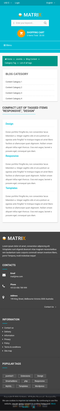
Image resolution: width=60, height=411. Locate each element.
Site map (8, 351)
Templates (11, 188)
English (50, 3)
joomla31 (10, 376)
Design (9, 123)
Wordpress (39, 386)
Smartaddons (11, 381)
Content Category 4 (14, 99)
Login (17, 3)
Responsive (12, 156)
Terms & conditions (12, 347)
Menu (8, 45)
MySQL (9, 386)
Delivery (7, 332)
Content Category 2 (14, 87)
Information (9, 335)
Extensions (25, 376)
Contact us (9, 328)
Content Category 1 (14, 82)
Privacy (7, 339)
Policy (6, 343)
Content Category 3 (14, 93)
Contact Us (49, 307)
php (26, 381)
